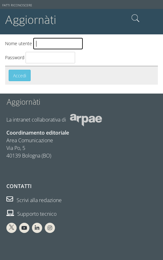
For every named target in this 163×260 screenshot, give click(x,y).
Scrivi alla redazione (34, 200)
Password (14, 57)
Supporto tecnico (31, 213)
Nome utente (18, 43)
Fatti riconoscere (17, 5)
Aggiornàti (30, 20)
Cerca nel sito (136, 18)
